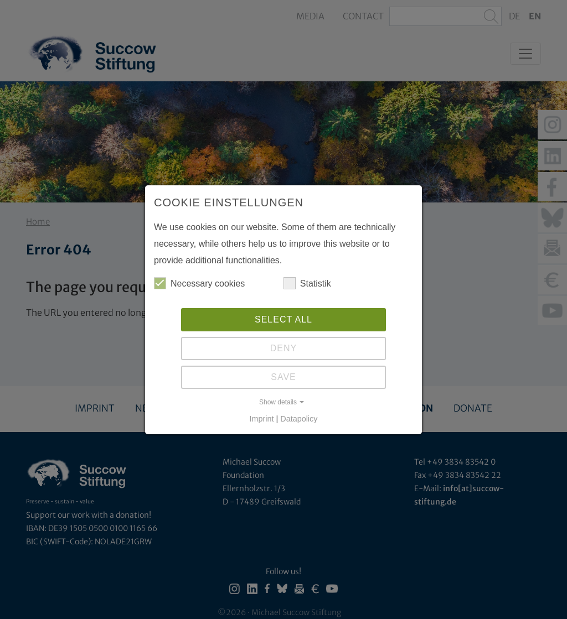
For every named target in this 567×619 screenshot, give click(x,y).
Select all (283, 319)
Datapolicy (298, 418)
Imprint (262, 418)
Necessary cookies (199, 283)
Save (283, 377)
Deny (283, 348)
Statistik (307, 283)
